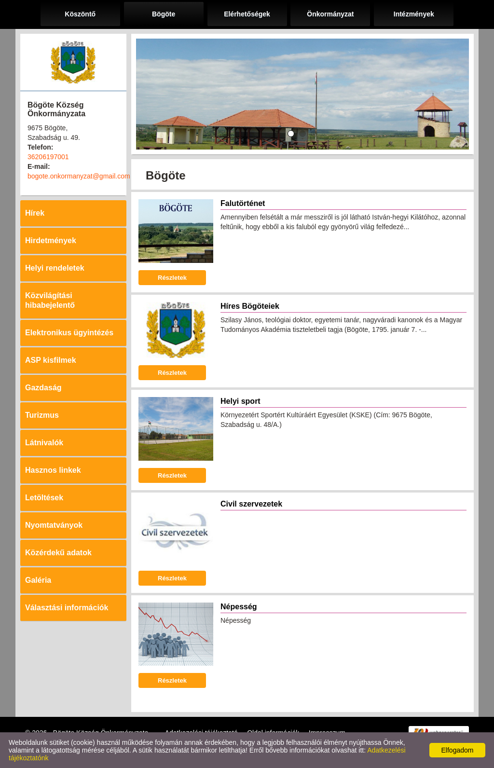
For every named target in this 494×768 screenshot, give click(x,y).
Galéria (38, 580)
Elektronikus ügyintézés (69, 333)
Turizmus (42, 415)
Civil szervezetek (251, 504)
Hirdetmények (50, 240)
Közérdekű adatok (58, 553)
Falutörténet (242, 203)
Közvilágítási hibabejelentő (50, 300)
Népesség (238, 607)
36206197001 (48, 157)
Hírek (34, 213)
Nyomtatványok (53, 525)
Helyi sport (240, 401)
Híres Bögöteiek (249, 306)
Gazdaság (43, 388)
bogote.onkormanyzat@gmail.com (78, 176)
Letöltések (44, 498)
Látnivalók (44, 443)
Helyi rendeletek (54, 268)
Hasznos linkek (53, 470)
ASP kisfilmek (50, 360)
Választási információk (67, 607)
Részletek (172, 277)
